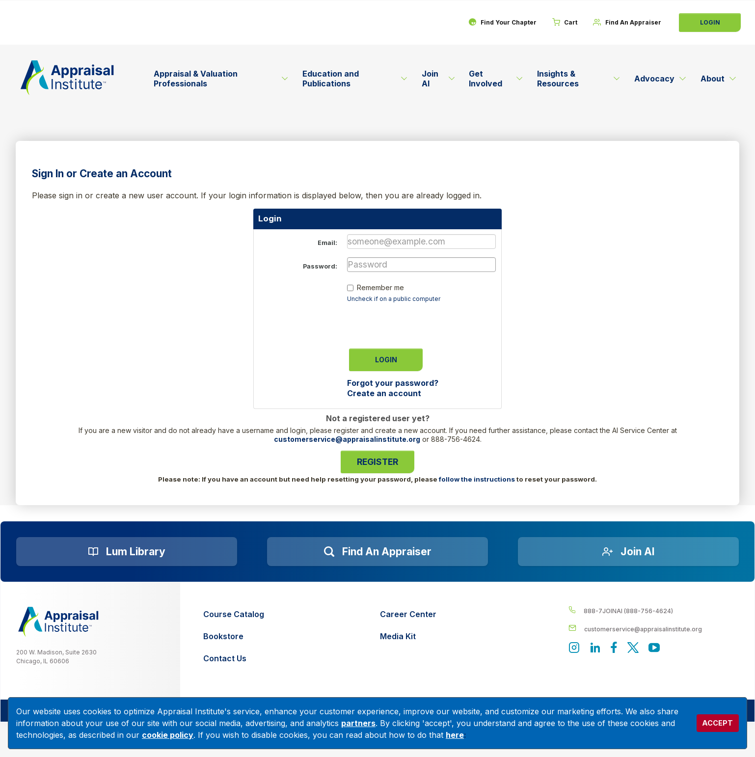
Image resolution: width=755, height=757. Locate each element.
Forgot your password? (392, 383)
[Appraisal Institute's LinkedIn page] (596, 649)
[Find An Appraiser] (626, 22)
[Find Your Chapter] (498, 22)
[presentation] (421, 322)
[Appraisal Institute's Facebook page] (615, 649)
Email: (327, 242)
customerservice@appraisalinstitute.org (347, 439)
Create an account (384, 393)
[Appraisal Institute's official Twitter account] (634, 649)
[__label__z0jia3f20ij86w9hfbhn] (58, 621)
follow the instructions (477, 479)
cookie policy (167, 735)
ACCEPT (717, 723)
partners (358, 723)
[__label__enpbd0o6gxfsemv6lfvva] (653, 628)
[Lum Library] (126, 552)
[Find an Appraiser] (377, 552)
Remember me (380, 287)
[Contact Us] (233, 658)
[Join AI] (628, 552)
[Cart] (562, 22)
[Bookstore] (233, 636)
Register (377, 462)
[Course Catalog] (233, 614)
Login (710, 22)
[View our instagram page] (574, 649)
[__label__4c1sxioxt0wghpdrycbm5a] (653, 610)
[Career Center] (408, 614)
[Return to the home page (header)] (67, 77)
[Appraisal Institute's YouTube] (656, 649)
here (455, 735)
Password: (320, 266)
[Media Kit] (408, 636)
